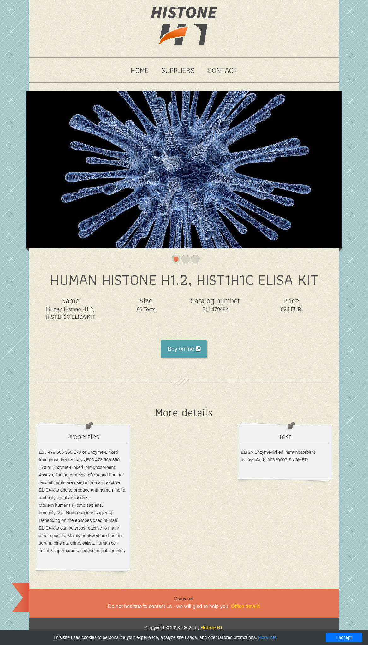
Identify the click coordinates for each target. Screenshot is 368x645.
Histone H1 (212, 627)
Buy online (184, 349)
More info (267, 637)
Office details (245, 606)
